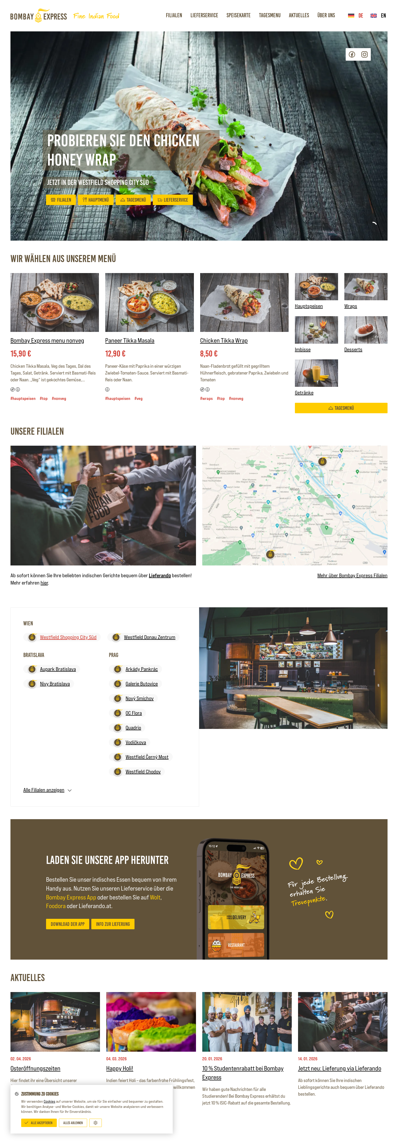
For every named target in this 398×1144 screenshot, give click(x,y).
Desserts (366, 334)
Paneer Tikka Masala (129, 340)
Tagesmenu (270, 15)
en (378, 16)
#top (44, 398)
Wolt (155, 897)
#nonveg (59, 398)
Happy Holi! (119, 1068)
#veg (138, 398)
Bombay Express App (71, 897)
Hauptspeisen (316, 291)
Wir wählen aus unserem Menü (63, 258)
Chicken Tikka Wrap (224, 340)
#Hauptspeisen (23, 398)
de (355, 16)
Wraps (366, 291)
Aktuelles (299, 15)
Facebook (352, 54)
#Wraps (206, 398)
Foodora (56, 906)
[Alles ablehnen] (73, 1123)
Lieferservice (204, 15)
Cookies (49, 1101)
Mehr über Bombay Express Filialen (352, 575)
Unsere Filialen (37, 431)
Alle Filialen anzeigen (43, 790)
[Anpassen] (95, 1123)
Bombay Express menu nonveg (47, 340)
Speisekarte (239, 15)
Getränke (316, 377)
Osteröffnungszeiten (35, 1068)
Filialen (174, 15)
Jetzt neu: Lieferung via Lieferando (339, 1068)
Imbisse (316, 334)
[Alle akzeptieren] (39, 1123)
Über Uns (326, 15)
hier (44, 583)
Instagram (364, 54)
